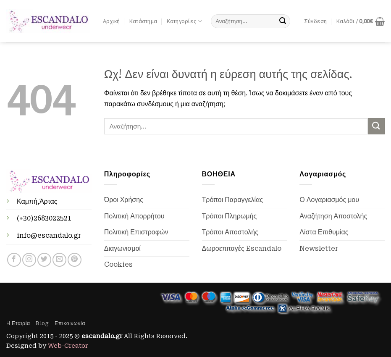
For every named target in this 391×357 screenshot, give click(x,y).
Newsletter (318, 248)
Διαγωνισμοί (122, 248)
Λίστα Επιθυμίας (323, 232)
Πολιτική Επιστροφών (136, 232)
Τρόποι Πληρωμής (229, 216)
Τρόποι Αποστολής (230, 232)
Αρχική (111, 21)
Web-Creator (68, 345)
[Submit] (283, 21)
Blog (42, 323)
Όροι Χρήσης (123, 200)
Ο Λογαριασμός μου (329, 200)
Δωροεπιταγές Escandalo (241, 248)
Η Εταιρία (18, 323)
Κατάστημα (143, 21)
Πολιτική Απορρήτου (134, 216)
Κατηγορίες (184, 21)
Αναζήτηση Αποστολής (333, 216)
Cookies (118, 264)
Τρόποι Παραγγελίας (232, 200)
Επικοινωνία (70, 323)
